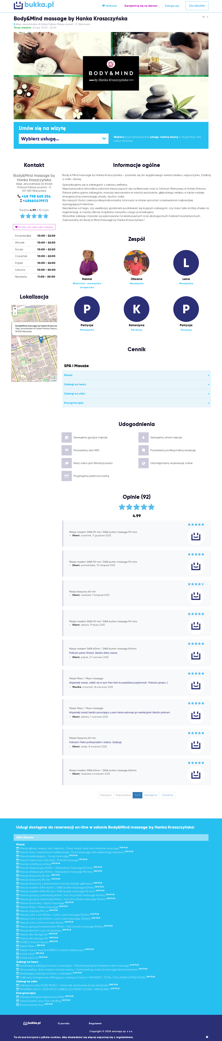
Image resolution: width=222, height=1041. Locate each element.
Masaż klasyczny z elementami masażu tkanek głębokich (59, 883)
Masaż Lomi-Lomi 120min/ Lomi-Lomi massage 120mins (58, 918)
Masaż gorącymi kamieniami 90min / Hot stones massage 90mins (64, 926)
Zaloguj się (172, 5)
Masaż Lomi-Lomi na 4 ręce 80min (44, 922)
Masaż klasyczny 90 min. (38, 879)
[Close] (207, 1037)
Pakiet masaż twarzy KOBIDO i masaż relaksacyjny (55, 950)
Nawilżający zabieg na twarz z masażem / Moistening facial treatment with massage (77, 965)
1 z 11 (137, 795)
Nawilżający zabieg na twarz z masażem (49, 973)
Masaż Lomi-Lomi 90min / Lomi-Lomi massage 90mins (57, 914)
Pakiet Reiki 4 (30, 946)
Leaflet (53, 381)
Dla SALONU (197, 5)
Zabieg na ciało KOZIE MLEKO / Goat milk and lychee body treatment (67, 985)
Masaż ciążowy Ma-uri (37, 911)
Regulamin (95, 1023)
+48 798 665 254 (36, 196)
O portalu (64, 1023)
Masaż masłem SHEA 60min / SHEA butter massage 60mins (60, 887)
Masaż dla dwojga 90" (37, 938)
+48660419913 (35, 200)
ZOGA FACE (30, 954)
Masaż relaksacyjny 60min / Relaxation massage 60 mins (59, 867)
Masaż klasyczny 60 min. (38, 875)
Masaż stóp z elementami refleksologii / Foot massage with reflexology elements (74, 852)
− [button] (15, 313)
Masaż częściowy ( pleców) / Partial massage (51, 860)
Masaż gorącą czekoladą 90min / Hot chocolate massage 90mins (65, 899)
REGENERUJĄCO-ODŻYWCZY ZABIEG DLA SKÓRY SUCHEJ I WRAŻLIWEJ (67, 989)
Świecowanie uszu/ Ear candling (43, 1000)
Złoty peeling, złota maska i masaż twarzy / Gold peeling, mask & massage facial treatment (81, 969)
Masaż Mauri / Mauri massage (42, 907)
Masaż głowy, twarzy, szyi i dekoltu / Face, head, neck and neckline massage (72, 848)
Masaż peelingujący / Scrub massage (46, 856)
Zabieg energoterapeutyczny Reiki (44, 997)
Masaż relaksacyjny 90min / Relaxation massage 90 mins (59, 871)
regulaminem (124, 1037)
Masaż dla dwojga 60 (36, 934)
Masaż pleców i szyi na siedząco (43, 930)
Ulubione (109, 5)
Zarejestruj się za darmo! (140, 5)
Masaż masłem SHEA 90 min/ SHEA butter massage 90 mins (60, 891)
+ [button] (15, 309)
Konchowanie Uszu (34, 1004)
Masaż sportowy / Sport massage (44, 903)
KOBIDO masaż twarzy (37, 942)
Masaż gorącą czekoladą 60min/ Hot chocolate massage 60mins (65, 895)
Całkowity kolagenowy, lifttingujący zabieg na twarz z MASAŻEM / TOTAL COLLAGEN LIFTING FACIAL (85, 977)
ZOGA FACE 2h (32, 958)
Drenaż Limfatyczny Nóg (38, 864)
